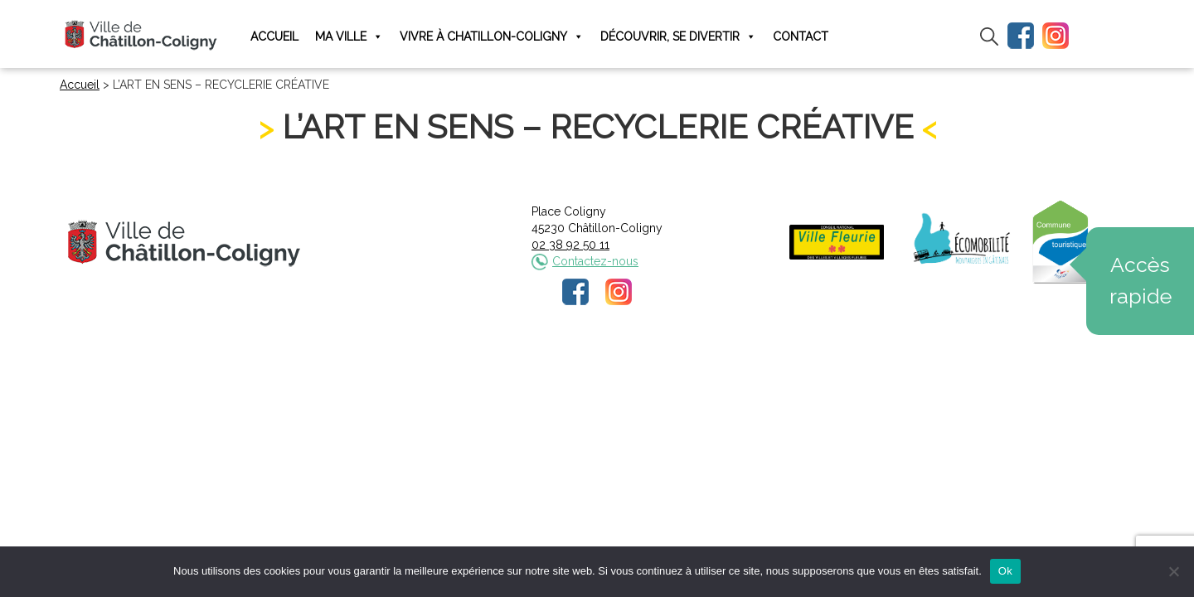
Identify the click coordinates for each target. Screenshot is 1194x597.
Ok (1005, 571)
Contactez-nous (595, 261)
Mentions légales (486, 362)
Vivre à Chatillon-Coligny (492, 37)
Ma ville (349, 37)
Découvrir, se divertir (678, 37)
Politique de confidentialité (612, 362)
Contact (800, 36)
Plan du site (723, 362)
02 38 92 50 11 (570, 244)
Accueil (274, 36)
